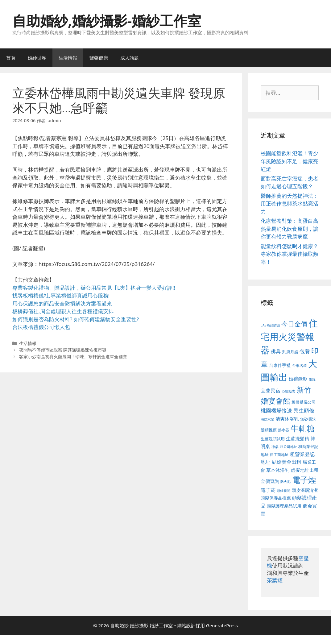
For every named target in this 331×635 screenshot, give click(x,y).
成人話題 (129, 58)
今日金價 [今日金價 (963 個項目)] (294, 324)
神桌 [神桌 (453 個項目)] (275, 446)
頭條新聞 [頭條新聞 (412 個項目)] (283, 490)
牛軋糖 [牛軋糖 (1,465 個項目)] (303, 428)
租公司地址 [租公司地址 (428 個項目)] (288, 446)
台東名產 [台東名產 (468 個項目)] (299, 365)
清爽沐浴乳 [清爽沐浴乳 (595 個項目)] (287, 419)
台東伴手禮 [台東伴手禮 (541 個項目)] (280, 365)
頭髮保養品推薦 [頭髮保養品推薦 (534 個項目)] (276, 498)
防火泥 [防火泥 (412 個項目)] (285, 481)
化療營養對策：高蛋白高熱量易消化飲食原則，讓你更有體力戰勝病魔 (289, 228)
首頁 (10, 58)
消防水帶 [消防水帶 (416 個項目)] (267, 419)
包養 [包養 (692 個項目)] (305, 351)
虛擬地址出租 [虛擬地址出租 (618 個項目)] (305, 470)
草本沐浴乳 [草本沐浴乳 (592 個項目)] (277, 470)
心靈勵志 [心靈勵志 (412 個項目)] (288, 391)
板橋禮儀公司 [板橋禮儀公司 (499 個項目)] (304, 402)
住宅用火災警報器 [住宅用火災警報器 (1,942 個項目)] (289, 336)
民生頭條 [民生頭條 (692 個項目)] (303, 410)
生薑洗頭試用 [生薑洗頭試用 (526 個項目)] (273, 439)
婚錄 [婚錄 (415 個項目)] (312, 379)
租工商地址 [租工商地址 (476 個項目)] (279, 454)
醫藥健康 (98, 58)
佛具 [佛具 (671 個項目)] (276, 351)
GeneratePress (222, 625)
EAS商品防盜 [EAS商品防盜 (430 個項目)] (270, 325)
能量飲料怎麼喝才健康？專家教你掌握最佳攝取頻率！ (289, 254)
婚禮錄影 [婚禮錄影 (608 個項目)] (298, 379)
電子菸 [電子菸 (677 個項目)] (268, 489)
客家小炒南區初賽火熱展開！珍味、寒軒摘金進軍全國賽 (73, 356)
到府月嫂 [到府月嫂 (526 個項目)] (290, 352)
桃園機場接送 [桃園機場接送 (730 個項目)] (276, 410)
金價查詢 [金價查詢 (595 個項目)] (270, 481)
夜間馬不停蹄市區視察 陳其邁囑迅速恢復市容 (63, 350)
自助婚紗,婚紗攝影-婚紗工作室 (106, 20)
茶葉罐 (275, 580)
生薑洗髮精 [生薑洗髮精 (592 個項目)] (297, 438)
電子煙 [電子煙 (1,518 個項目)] (304, 479)
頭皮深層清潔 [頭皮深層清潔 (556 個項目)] (305, 490)
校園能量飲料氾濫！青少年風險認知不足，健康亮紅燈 (289, 161)
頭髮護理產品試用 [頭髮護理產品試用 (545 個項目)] (284, 506)
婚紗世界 (37, 58)
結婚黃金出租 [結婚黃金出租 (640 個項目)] (286, 462)
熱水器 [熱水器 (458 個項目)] (283, 429)
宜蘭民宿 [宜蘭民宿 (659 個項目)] (270, 390)
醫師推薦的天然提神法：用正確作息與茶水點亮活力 (289, 203)
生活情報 (68, 58)
